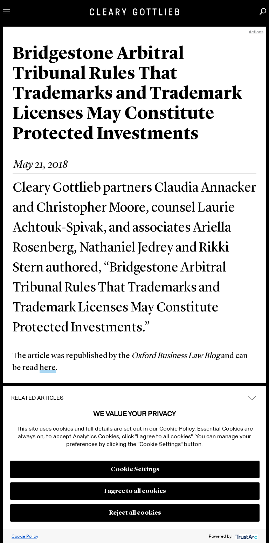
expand (252, 398)
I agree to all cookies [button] (135, 491)
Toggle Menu (6, 11)
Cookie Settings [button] (135, 469)
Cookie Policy (25, 536)
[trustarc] (246, 536)
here (48, 368)
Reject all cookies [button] (135, 513)
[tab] (134, 398)
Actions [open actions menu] (256, 31)
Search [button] (263, 11)
